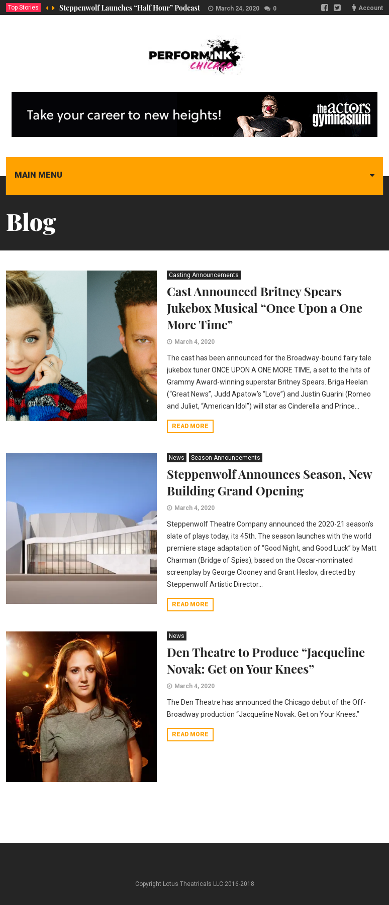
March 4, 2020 (194, 341)
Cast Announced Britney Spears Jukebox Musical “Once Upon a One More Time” (264, 307)
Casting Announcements (204, 275)
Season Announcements (225, 457)
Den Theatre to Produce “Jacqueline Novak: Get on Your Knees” (266, 660)
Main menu (38, 175)
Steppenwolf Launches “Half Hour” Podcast (129, 8)
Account (370, 8)
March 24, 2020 (237, 8)
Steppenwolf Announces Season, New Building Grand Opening (269, 482)
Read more (190, 426)
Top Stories (23, 7)
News (176, 457)
